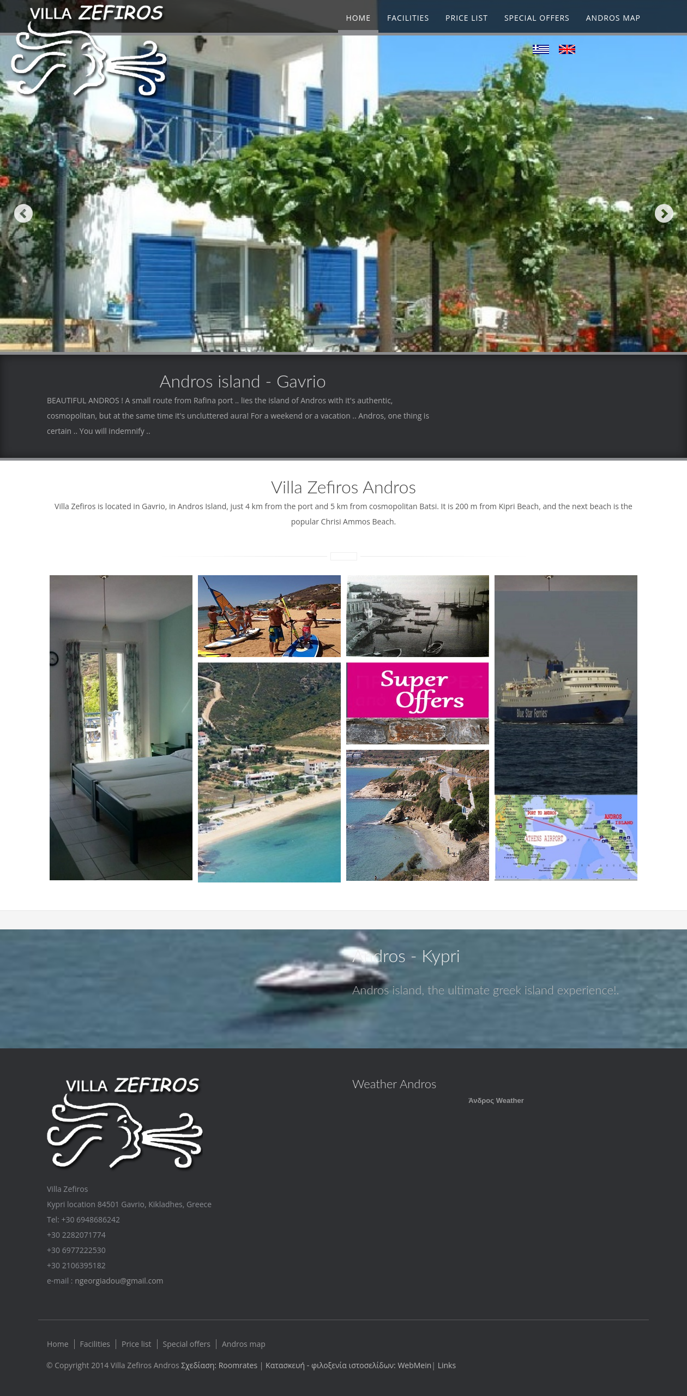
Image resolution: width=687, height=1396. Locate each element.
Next (664, 213)
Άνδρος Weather (495, 1100)
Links (447, 1365)
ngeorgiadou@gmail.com (119, 1280)
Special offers (537, 18)
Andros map (613, 18)
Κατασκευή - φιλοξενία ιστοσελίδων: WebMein (348, 1365)
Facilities (408, 18)
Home (358, 18)
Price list (466, 18)
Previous (23, 213)
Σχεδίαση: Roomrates (220, 1365)
